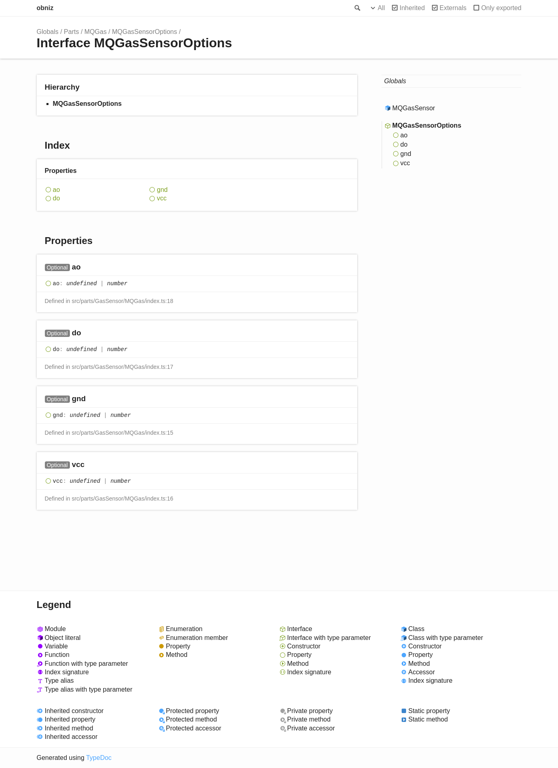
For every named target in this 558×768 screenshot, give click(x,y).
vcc (161, 198)
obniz (45, 7)
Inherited (412, 7)
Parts (71, 31)
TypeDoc (99, 757)
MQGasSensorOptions (144, 31)
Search (357, 8)
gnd (162, 189)
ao (56, 189)
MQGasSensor (413, 108)
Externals (453, 7)
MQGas (95, 31)
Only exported (501, 7)
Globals (48, 31)
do (56, 198)
